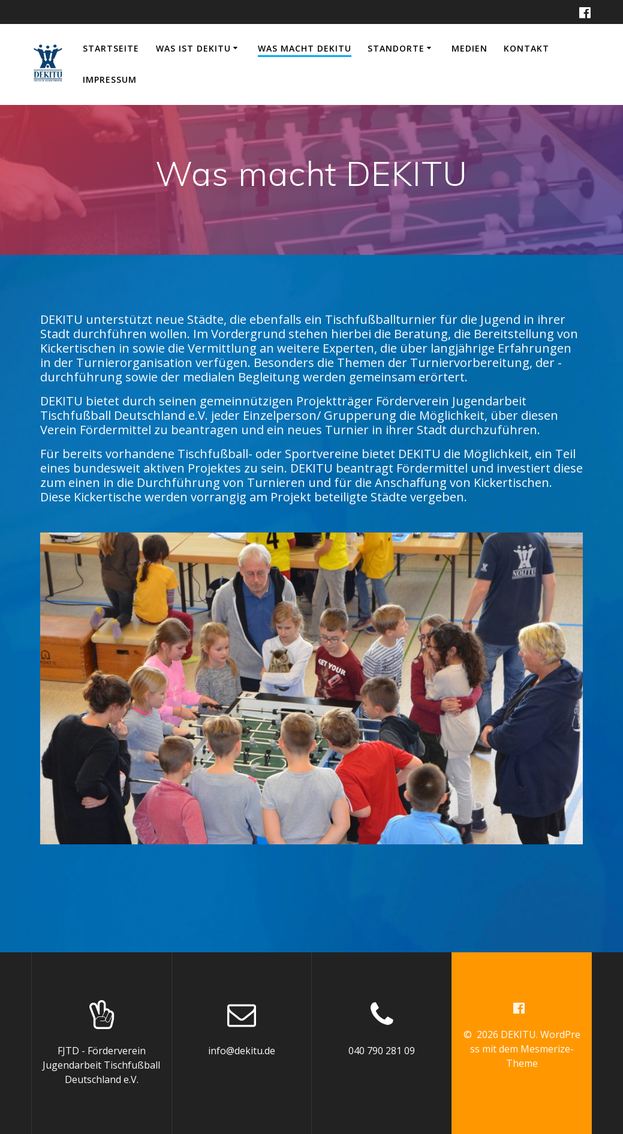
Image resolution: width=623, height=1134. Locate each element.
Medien (469, 48)
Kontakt (526, 48)
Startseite (111, 48)
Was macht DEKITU (304, 48)
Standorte (396, 48)
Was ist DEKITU (193, 48)
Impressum (110, 79)
